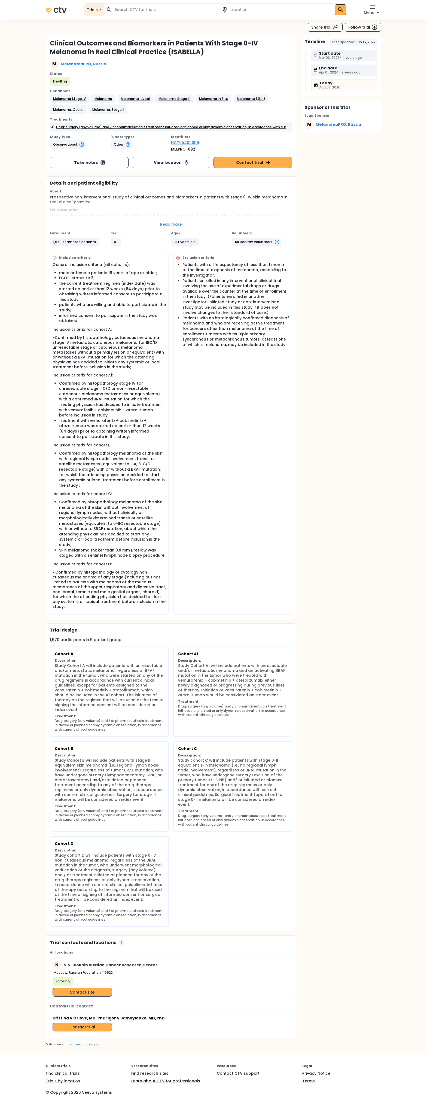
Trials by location (63, 1081)
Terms (308, 1081)
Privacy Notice (316, 1073)
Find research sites (149, 1073)
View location (172, 162)
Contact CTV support (238, 1073)
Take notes (89, 162)
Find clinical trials (63, 1073)
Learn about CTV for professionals (165, 1081)
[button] (69, 98)
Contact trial (253, 162)
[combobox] (164, 10)
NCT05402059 (185, 142)
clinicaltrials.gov (86, 1044)
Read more (171, 224)
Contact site (82, 992)
